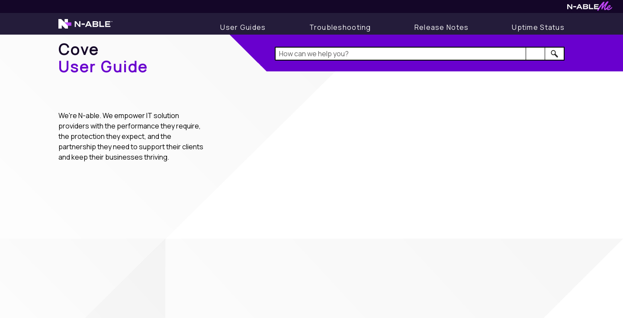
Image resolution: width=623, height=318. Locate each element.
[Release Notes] (441, 27)
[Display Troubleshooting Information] (340, 27)
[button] (535, 54)
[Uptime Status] (538, 27)
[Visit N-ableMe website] (589, 8)
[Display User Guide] (243, 27)
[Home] (103, 58)
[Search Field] (420, 54)
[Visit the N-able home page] (85, 27)
